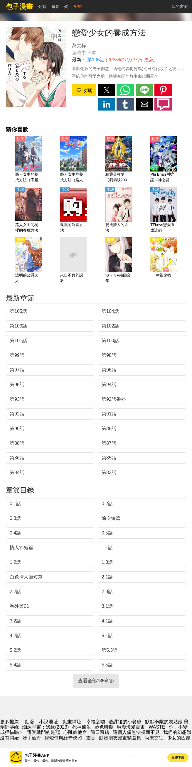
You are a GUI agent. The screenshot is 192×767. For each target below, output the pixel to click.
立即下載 (177, 757)
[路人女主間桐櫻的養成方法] (28, 210)
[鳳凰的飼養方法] (73, 210)
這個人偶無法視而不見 (136, 732)
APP (77, 6)
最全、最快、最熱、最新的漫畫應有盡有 (51, 760)
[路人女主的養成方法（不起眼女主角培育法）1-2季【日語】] (28, 159)
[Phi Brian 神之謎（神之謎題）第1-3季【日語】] (163, 159)
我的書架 (179, 6)
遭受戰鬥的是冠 (43, 732)
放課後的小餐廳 (125, 721)
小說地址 (48, 721)
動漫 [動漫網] (29, 721)
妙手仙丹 (31, 737)
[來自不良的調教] (73, 260)
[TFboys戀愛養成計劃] (163, 210)
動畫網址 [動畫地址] (72, 721)
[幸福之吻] (163, 260)
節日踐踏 (99, 732)
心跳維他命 (75, 732)
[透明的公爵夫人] (28, 260)
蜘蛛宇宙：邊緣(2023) (45, 726)
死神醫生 (81, 726)
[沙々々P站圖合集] (118, 260)
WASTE (157, 726)
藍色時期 (104, 726)
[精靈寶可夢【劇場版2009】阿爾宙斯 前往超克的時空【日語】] (118, 159)
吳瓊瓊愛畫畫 (131, 726)
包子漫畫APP (37, 755)
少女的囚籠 (179, 737)
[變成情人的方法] (118, 210)
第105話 (96, 59)
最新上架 (60, 6)
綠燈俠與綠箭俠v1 (63, 737)
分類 (42, 6)
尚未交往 (154, 737)
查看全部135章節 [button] (96, 680)
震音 (90, 737)
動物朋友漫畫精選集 (120, 737)
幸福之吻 (95, 721)
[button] (106, 90)
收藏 (84, 90)
